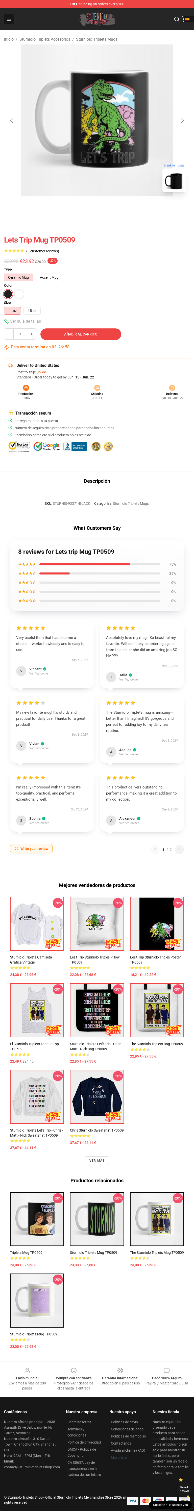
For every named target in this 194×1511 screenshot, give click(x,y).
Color (8, 285)
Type (8, 269)
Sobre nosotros (79, 1422)
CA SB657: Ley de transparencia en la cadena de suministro (84, 1468)
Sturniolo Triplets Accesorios (44, 39)
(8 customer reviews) (42, 251)
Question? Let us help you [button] (170, 1505)
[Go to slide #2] (110, 207)
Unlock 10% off (184, 1489)
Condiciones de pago (127, 1429)
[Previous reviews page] (154, 849)
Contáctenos (121, 1443)
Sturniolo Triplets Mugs (96, 39)
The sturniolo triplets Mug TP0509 (157, 1253)
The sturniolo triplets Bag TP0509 (156, 1044)
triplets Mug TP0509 (26, 1253)
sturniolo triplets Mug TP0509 (93, 1253)
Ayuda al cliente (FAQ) (128, 1450)
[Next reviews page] (179, 849)
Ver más (97, 1160)
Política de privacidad (84, 1442)
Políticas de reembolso (128, 1436)
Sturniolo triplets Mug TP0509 (33, 1334)
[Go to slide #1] (84, 207)
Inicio (9, 39)
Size (7, 303)
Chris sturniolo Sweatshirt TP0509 (97, 1130)
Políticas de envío (124, 1422)
